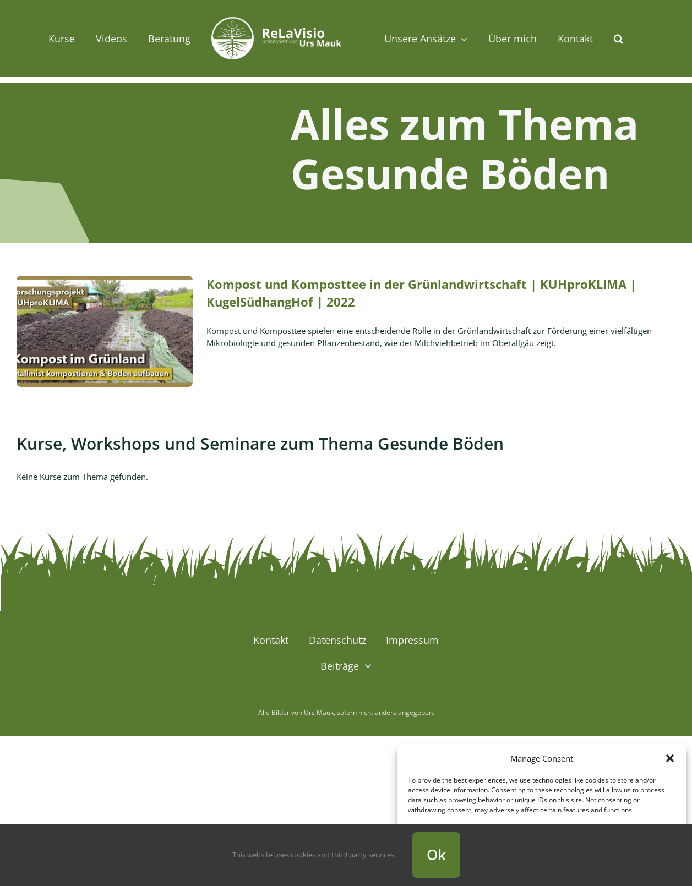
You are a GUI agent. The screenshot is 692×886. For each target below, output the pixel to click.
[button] (669, 758)
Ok (436, 855)
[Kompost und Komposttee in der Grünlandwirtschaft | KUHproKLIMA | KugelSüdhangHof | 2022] (105, 331)
